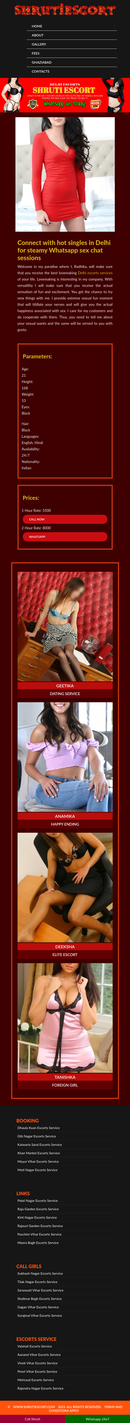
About (38, 35)
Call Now (37, 519)
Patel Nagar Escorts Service (38, 1200)
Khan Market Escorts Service (39, 1153)
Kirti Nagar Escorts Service (37, 1217)
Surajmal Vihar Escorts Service (40, 1315)
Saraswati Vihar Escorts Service (41, 1290)
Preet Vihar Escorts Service (37, 1371)
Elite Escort (65, 954)
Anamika (65, 816)
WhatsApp (37, 537)
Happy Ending (65, 824)
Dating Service (65, 693)
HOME (37, 26)
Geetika (65, 685)
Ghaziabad (42, 62)
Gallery (39, 44)
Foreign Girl (65, 1085)
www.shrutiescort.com (34, 1407)
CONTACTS (40, 71)
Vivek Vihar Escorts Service (38, 1363)
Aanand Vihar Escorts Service (39, 1355)
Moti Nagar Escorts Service (37, 1170)
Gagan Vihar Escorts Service (38, 1307)
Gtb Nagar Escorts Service (37, 1136)
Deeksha (65, 946)
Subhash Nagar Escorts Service (40, 1273)
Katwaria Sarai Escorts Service (40, 1144)
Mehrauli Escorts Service (36, 1380)
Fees (35, 53)
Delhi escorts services (95, 273)
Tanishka (65, 1077)
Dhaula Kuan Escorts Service (39, 1128)
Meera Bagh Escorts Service (38, 1243)
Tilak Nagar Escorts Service (37, 1282)
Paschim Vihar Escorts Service (40, 1234)
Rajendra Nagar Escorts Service (41, 1388)
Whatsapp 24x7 (97, 1419)
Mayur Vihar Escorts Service (38, 1161)
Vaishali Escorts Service (35, 1346)
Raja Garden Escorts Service (38, 1209)
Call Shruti (32, 1419)
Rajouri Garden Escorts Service (40, 1226)
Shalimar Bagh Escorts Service (40, 1299)
